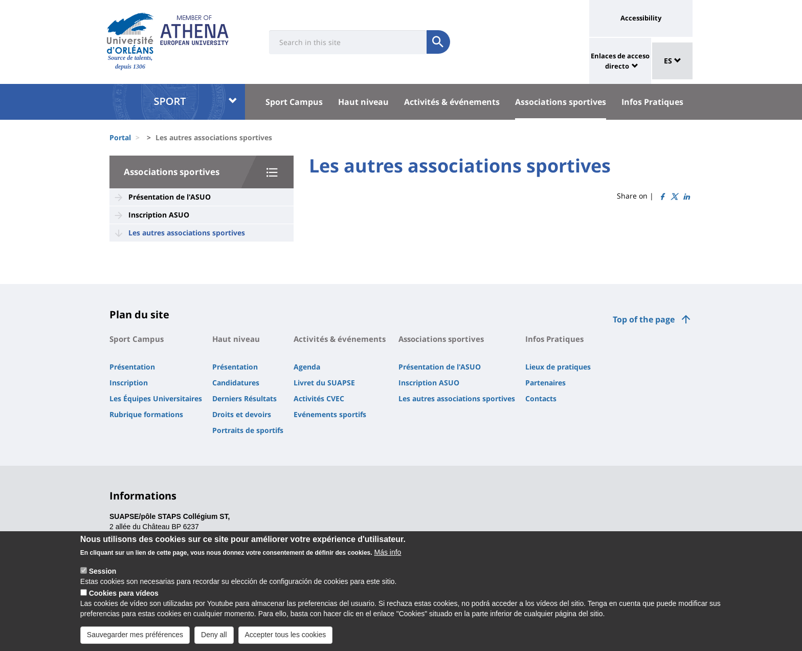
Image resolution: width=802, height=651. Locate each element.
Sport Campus (294, 101)
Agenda (307, 367)
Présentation (132, 367)
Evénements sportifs (330, 414)
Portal (120, 137)
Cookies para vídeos (124, 593)
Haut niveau (363, 101)
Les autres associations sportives (186, 232)
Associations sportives (560, 101)
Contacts (540, 398)
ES (672, 61)
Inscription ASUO (158, 215)
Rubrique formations (146, 414)
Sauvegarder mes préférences (135, 635)
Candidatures (235, 382)
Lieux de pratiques (558, 367)
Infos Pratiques (652, 101)
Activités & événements (452, 101)
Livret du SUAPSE (324, 382)
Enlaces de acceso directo (620, 61)
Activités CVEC (319, 398)
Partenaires (545, 382)
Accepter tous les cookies (285, 635)
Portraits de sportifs (247, 430)
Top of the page (644, 319)
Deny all (214, 635)
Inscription (128, 382)
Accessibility (640, 18)
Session (103, 571)
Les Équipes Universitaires (155, 398)
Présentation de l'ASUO (169, 197)
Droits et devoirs (241, 414)
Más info (387, 552)
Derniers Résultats (244, 398)
